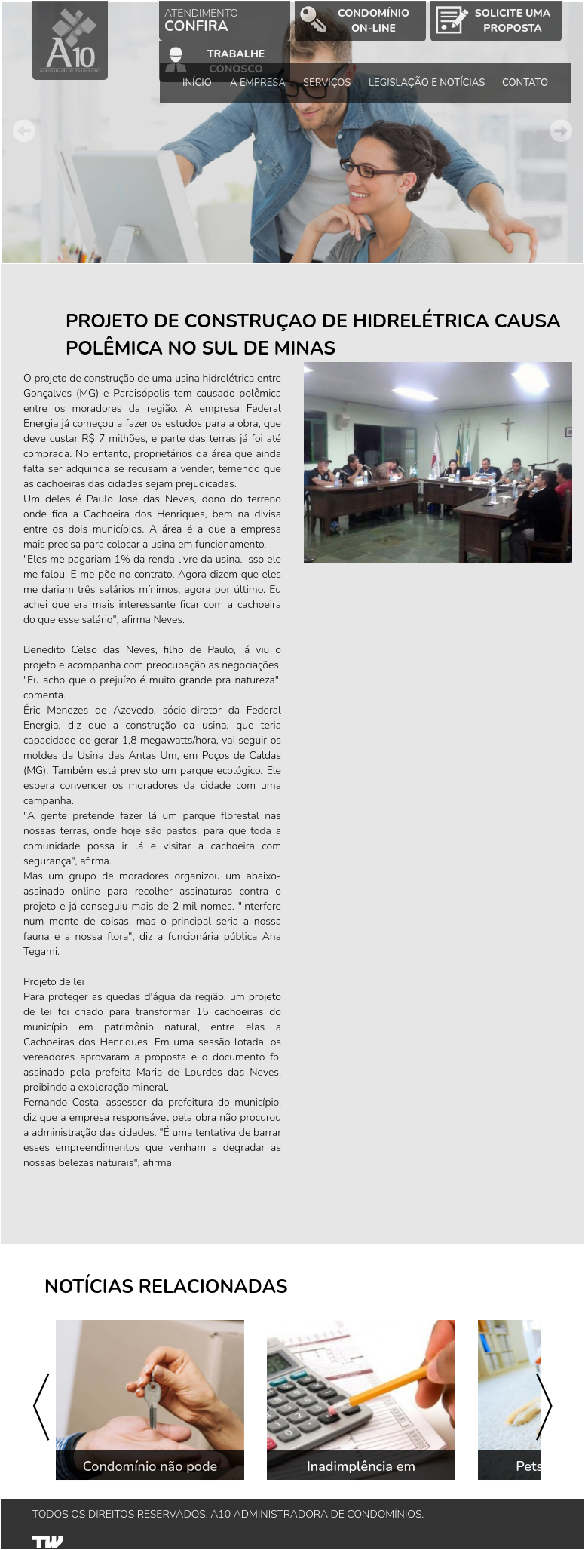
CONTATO (526, 83)
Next (561, 130)
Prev (24, 130)
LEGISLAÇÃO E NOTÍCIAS (427, 83)
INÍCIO (198, 83)
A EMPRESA (258, 83)
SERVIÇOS (327, 83)
